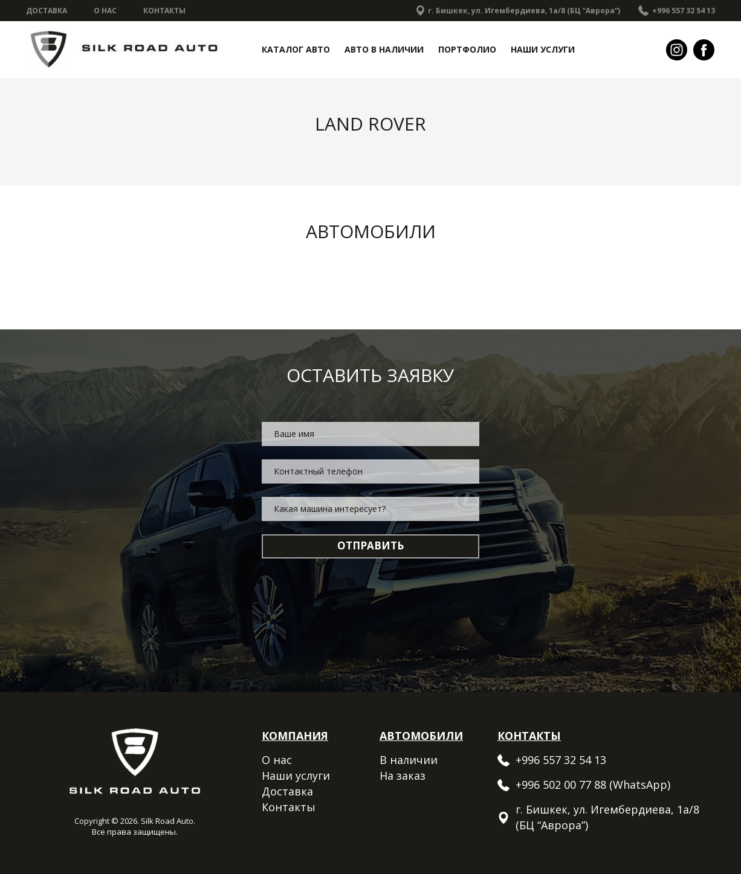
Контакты (164, 10)
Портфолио (467, 49)
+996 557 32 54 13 (683, 10)
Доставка (46, 10)
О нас (105, 10)
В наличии (409, 760)
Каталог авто (296, 49)
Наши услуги (543, 49)
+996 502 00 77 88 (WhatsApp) (593, 784)
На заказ (403, 775)
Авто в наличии (384, 49)
